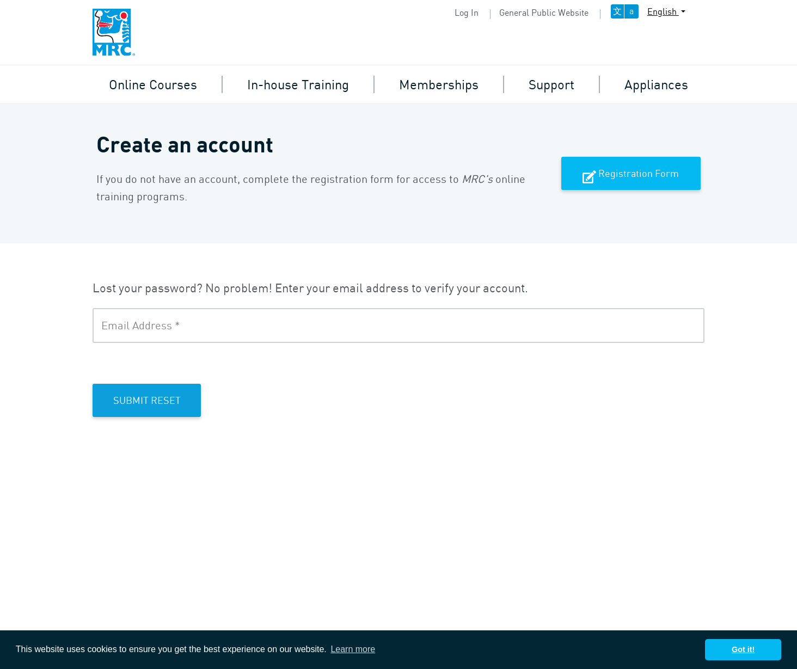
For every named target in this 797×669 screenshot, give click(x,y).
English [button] (663, 11)
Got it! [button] (743, 649)
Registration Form (631, 174)
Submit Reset (147, 400)
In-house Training (298, 84)
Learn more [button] (352, 649)
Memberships (439, 84)
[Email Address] (398, 325)
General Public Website (543, 12)
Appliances (656, 84)
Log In (467, 12)
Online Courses (153, 84)
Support (551, 84)
